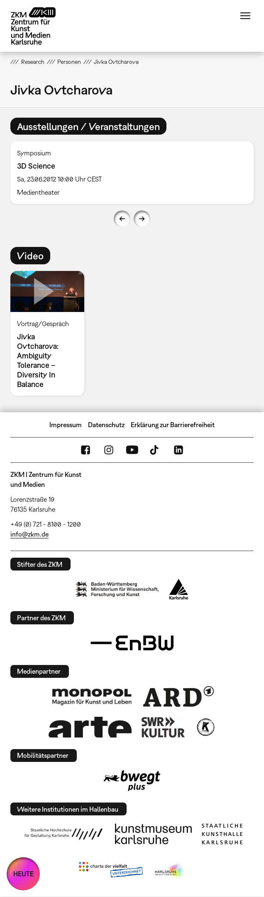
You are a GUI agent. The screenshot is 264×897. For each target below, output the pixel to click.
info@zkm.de (29, 534)
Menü (245, 16)
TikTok (155, 450)
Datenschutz (106, 424)
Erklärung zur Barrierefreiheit (173, 424)
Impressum (65, 424)
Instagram (108, 450)
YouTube (132, 450)
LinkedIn (178, 450)
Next (142, 218)
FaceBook (85, 450)
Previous (122, 218)
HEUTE (23, 874)
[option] (132, 172)
